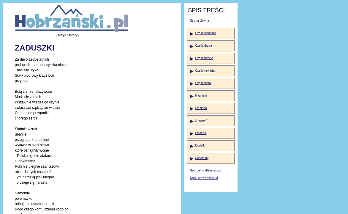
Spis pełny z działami (204, 178)
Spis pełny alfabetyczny (205, 170)
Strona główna (199, 20)
